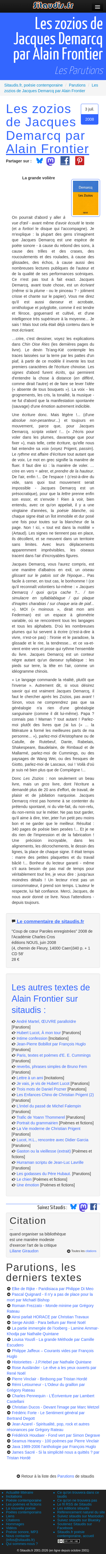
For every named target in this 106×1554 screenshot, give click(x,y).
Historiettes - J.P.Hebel (51, 1362)
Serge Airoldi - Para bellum (49, 1322)
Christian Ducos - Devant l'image (55, 1407)
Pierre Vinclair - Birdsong (49, 1379)
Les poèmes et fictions (23, 1504)
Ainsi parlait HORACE (50, 1317)
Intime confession (32, 1038)
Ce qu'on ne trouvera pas (77, 1500)
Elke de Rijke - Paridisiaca (53, 1288)
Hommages (15, 1524)
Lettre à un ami (30, 1078)
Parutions (65, 1476)
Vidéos (11, 1528)
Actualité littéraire (19, 1493)
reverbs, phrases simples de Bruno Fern (52, 1066)
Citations (13, 1520)
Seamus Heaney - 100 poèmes (55, 1441)
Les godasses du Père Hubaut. (44, 1173)
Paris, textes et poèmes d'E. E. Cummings (54, 1055)
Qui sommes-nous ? (22, 1544)
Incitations (14, 1496)
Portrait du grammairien (37, 1123)
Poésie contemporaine (23, 1500)
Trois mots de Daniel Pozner (41, 1089)
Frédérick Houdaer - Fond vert (56, 1435)
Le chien (24, 1179)
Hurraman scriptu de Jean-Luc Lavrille (50, 1162)
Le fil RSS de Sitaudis (74, 1504)
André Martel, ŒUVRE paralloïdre (46, 1021)
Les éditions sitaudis (73, 1508)
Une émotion (28, 1185)
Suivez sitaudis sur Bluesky (79, 1520)
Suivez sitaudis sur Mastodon (80, 1516)
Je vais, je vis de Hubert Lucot (43, 1083)
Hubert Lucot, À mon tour (39, 1032)
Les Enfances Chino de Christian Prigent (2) (55, 1094)
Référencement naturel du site (81, 1512)
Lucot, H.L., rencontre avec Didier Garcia (52, 1140)
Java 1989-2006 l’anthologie (54, 1446)
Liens (10, 1516)
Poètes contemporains (23, 1512)
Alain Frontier (47, 149)
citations (90, 1251)
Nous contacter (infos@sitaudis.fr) (20, 1538)
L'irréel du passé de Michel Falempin (49, 1106)
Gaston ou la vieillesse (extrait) (44, 1151)
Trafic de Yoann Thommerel (41, 1117)
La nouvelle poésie (21, 1508)
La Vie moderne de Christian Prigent (48, 1128)
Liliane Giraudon (24, 1251)
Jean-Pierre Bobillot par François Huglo (51, 1044)
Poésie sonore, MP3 (22, 1532)
